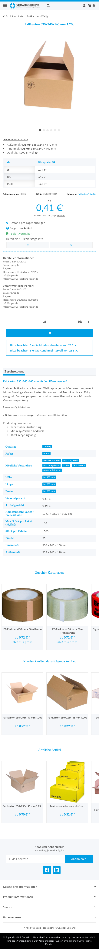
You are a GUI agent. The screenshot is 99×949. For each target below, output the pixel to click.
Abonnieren (78, 859)
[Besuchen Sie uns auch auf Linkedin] (57, 870)
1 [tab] (40, 130)
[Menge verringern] (10, 322)
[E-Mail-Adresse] (35, 859)
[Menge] (44, 322)
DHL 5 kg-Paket (70, 460)
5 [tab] (55, 130)
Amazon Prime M (52, 470)
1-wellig (47, 446)
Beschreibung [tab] (14, 371)
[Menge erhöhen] (88, 322)
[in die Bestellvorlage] (71, 245)
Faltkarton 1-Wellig (87, 193)
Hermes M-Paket (51, 460)
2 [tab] (44, 130)
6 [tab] (59, 130)
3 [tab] (47, 130)
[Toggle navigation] (5, 4)
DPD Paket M (79, 465)
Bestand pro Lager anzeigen (25, 223)
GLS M (66, 465)
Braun (46, 453)
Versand (61, 215)
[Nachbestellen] (93, 6)
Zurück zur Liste (14, 16)
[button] (63, 5)
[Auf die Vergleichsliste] (27, 245)
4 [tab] (51, 130)
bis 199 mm (49, 477)
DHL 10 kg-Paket (51, 465)
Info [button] (40, 239)
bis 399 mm (49, 484)
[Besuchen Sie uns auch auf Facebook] (47, 870)
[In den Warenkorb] (49, 333)
